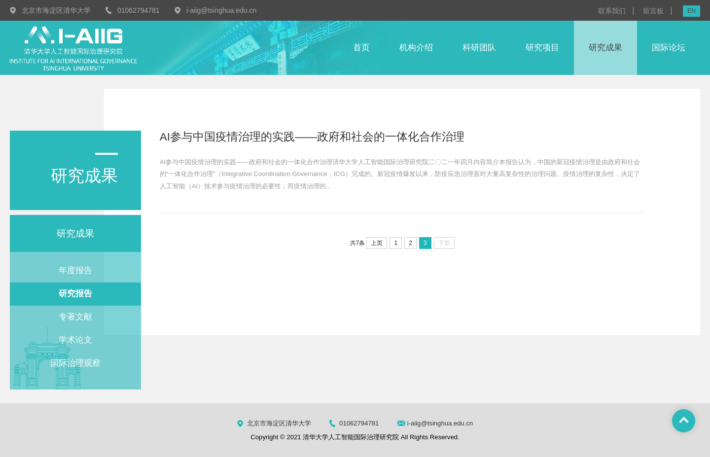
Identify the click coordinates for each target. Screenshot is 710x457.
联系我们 (612, 11)
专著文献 (75, 316)
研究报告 (75, 293)
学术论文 (75, 340)
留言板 (653, 11)
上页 (377, 243)
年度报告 (75, 270)
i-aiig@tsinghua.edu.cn (221, 10)
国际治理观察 (75, 363)
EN (691, 10)
